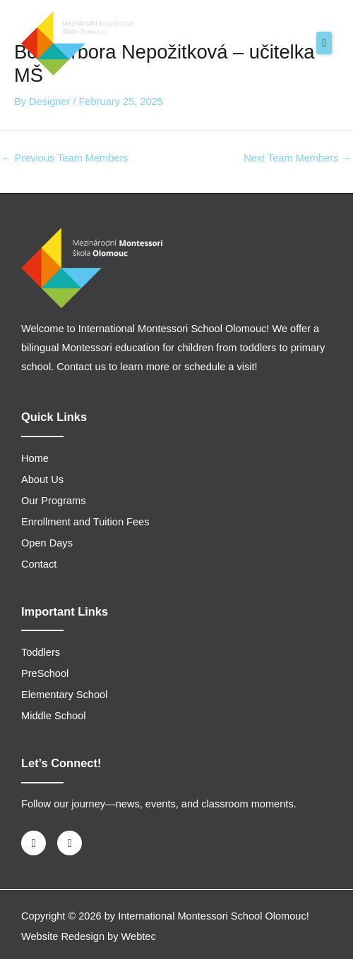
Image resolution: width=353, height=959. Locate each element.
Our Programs (53, 500)
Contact (38, 564)
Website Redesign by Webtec (88, 936)
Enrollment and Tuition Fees (85, 521)
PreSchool (44, 673)
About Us (42, 479)
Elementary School (64, 694)
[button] (324, 43)
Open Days (47, 543)
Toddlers (40, 652)
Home (35, 458)
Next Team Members (298, 158)
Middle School (53, 715)
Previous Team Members (64, 158)
